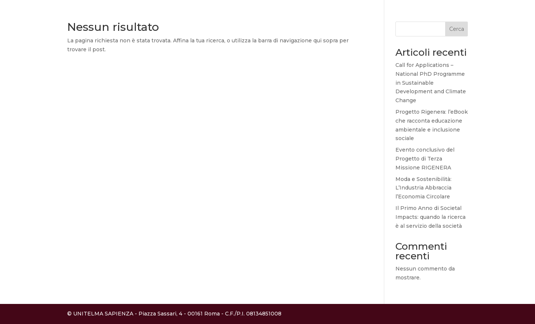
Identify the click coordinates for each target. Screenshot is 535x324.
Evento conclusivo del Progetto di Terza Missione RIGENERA (424, 158)
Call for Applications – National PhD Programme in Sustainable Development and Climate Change (430, 83)
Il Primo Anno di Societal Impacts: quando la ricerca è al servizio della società (430, 217)
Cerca (456, 29)
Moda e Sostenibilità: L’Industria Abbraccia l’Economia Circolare (423, 188)
